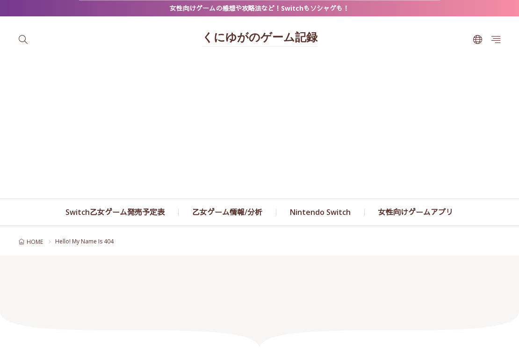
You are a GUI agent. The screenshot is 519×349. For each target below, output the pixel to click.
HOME (35, 242)
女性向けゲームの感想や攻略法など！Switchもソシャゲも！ (259, 8)
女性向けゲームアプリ (415, 212)
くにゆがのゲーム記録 (259, 38)
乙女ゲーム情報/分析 (227, 212)
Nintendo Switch (320, 212)
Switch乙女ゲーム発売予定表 (115, 212)
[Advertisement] (259, 128)
